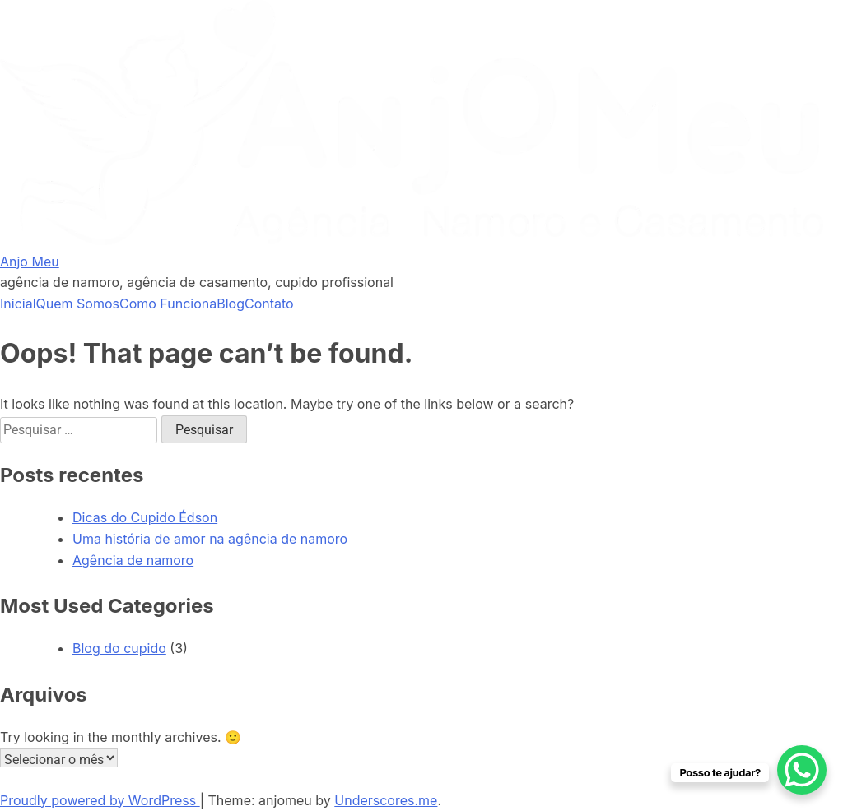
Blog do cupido (119, 648)
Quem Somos (77, 303)
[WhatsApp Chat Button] (802, 770)
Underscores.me (385, 800)
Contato (269, 303)
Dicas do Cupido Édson (144, 517)
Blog (231, 303)
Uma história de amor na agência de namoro (209, 539)
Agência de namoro (132, 560)
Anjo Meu (29, 261)
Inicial (18, 303)
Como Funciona (168, 303)
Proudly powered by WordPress (100, 800)
